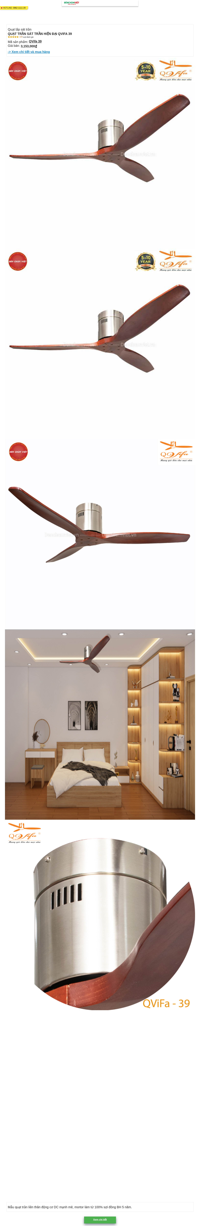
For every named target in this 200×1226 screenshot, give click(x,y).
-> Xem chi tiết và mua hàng (29, 52)
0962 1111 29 (19, 8)
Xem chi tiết (100, 1219)
